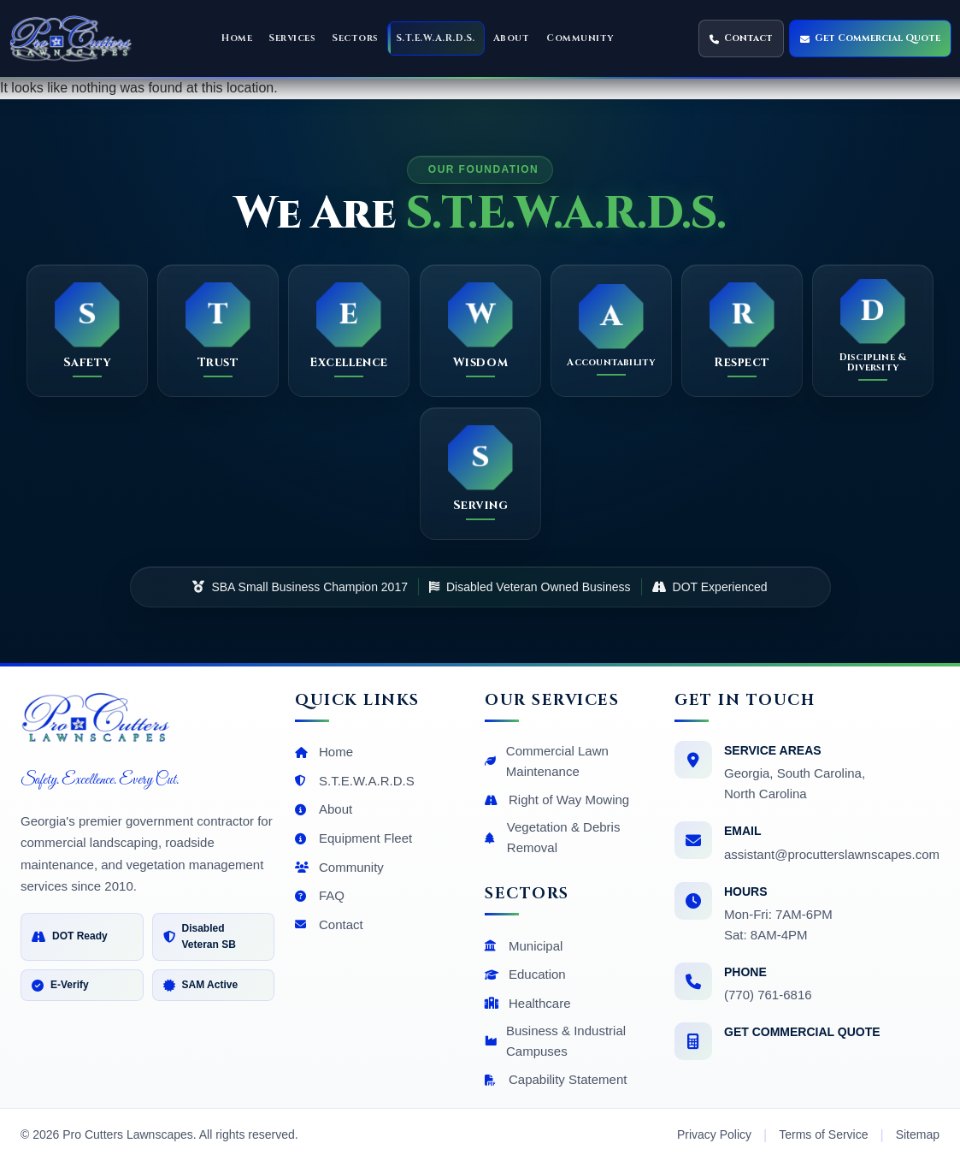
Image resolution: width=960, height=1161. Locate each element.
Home (324, 751)
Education (525, 974)
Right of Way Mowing (557, 799)
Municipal (523, 946)
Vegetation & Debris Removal (552, 837)
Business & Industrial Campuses (555, 1040)
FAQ (320, 895)
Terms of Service (823, 1134)
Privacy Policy (714, 1134)
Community (339, 867)
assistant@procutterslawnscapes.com (831, 854)
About (323, 809)
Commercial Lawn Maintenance (547, 761)
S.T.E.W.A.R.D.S (355, 780)
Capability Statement (556, 1079)
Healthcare (528, 1003)
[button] (292, 38)
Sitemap (917, 1134)
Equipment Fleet (353, 838)
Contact (329, 924)
